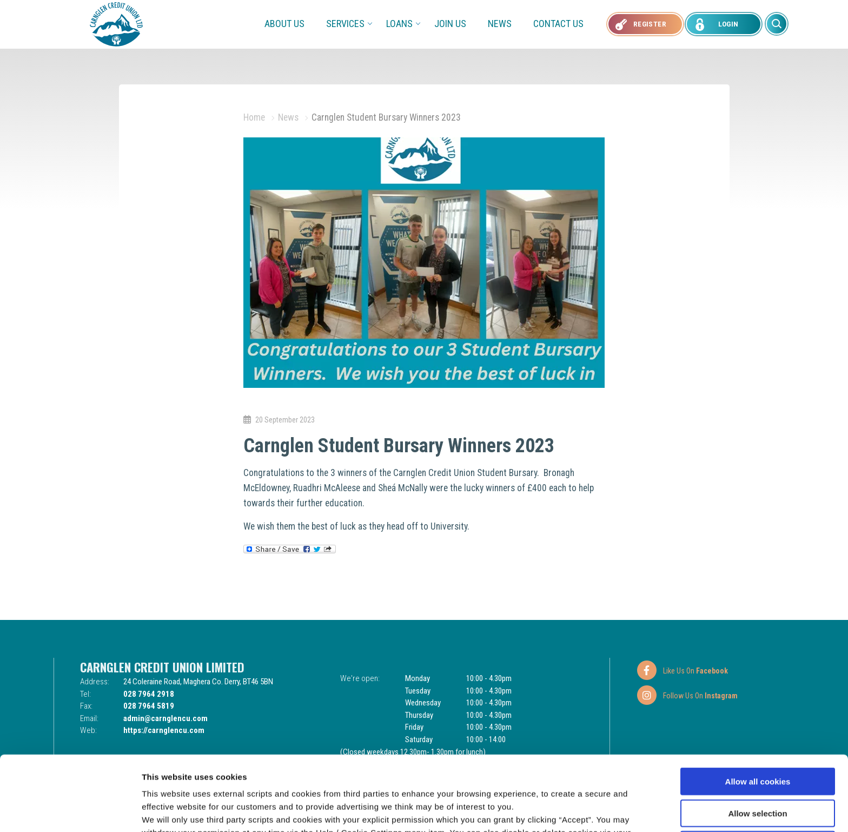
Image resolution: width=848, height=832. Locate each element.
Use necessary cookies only (758, 774)
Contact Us (558, 23)
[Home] (116, 23)
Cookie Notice (485, 775)
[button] (776, 24)
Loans (403, 23)
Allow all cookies (758, 711)
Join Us (450, 23)
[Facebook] (682, 670)
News (500, 23)
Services (349, 23)
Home (254, 117)
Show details (567, 810)
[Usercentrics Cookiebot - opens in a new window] (70, 811)
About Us (284, 23)
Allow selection (757, 743)
